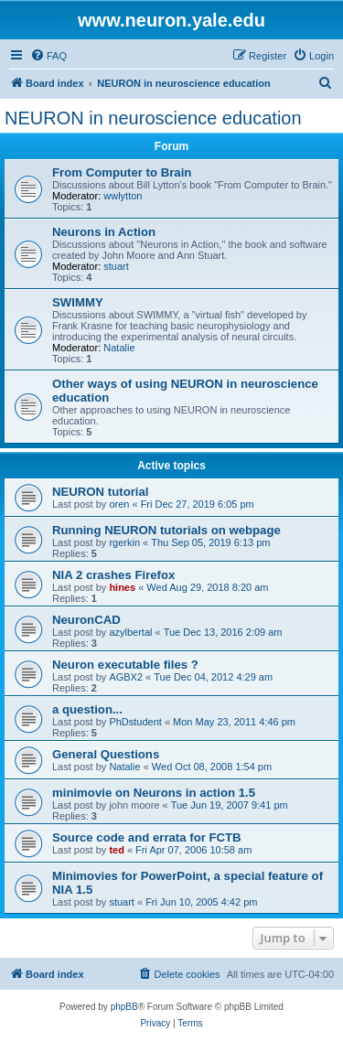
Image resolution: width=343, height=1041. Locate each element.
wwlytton (122, 195)
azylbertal (130, 632)
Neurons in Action (103, 232)
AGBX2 (126, 676)
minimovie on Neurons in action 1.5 (153, 793)
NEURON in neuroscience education (153, 118)
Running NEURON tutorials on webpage (166, 530)
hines (122, 587)
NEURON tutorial (100, 492)
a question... (87, 709)
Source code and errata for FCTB (146, 837)
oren (119, 504)
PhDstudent (135, 721)
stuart (116, 266)
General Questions (105, 754)
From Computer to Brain (121, 172)
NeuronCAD (86, 620)
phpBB (124, 1007)
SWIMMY (77, 302)
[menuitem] (48, 56)
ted (116, 849)
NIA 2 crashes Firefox (113, 575)
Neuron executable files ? (125, 664)
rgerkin (124, 542)
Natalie (118, 347)
